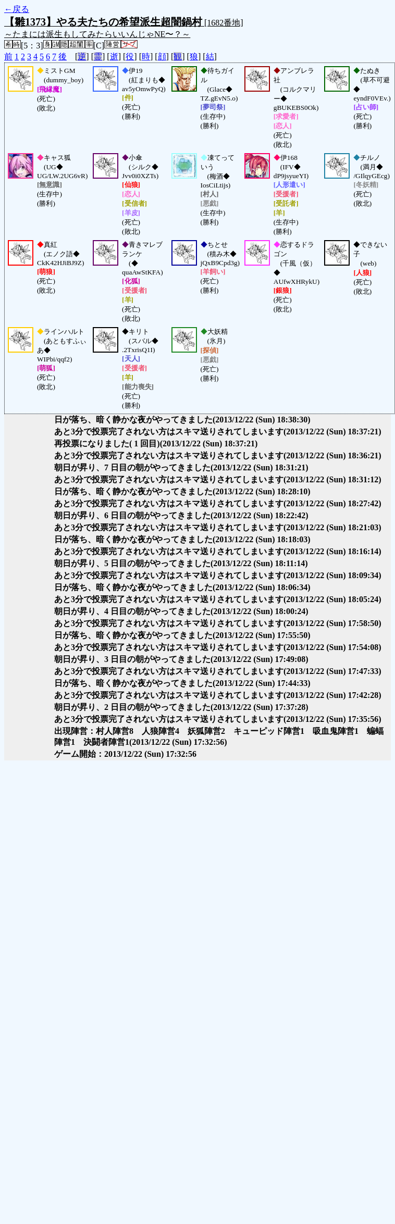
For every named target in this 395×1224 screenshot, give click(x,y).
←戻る (16, 9)
